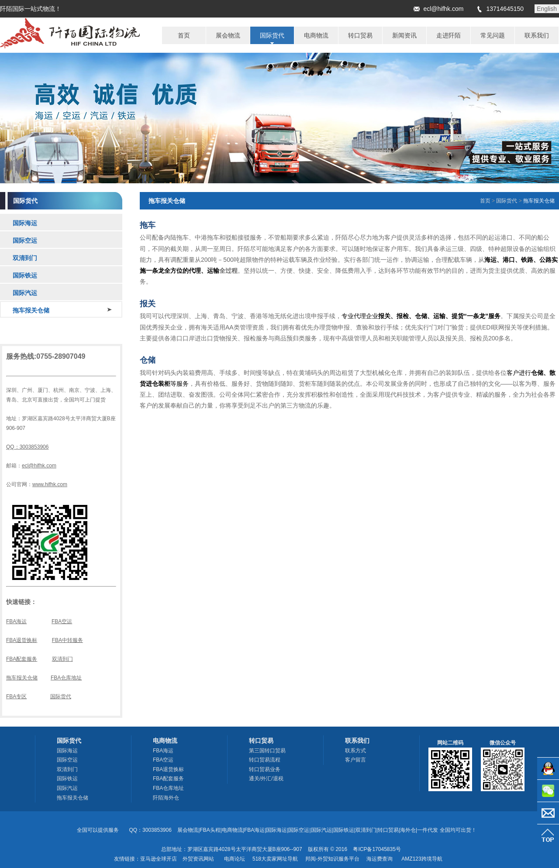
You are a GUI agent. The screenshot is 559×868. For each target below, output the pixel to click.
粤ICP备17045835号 (376, 849)
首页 (485, 201)
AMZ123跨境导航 (421, 859)
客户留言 (355, 760)
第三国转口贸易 (267, 751)
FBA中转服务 (67, 640)
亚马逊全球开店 (158, 859)
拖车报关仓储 (31, 310)
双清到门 (25, 257)
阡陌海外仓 (166, 798)
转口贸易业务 (264, 769)
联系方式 (355, 751)
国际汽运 (25, 292)
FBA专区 (16, 696)
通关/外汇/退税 (266, 778)
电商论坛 (234, 859)
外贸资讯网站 (198, 859)
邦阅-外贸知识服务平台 (332, 859)
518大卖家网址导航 (275, 859)
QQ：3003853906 (27, 447)
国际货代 (60, 696)
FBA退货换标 (21, 640)
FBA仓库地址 (66, 678)
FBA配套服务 (21, 659)
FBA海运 (16, 621)
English (547, 8)
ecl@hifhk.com (443, 8)
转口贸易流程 (264, 760)
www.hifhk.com (49, 484)
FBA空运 (62, 621)
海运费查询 (379, 859)
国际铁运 (25, 275)
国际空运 (25, 240)
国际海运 (25, 223)
